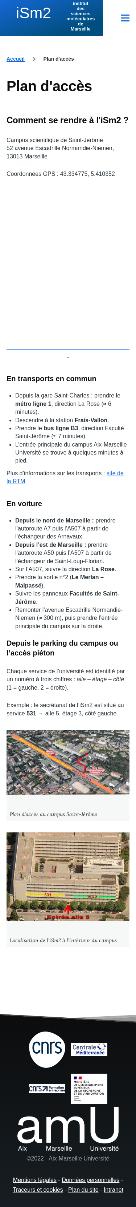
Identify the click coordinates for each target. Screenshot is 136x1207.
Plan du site (83, 1190)
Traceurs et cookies (38, 1190)
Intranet (113, 1190)
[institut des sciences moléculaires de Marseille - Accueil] (51, 16)
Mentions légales (35, 1180)
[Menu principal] (125, 17)
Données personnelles (90, 1180)
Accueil (16, 59)
